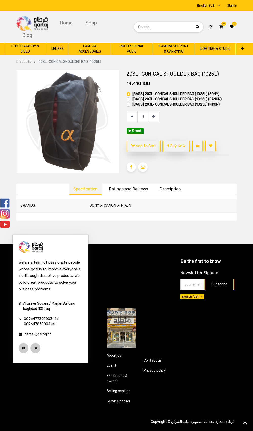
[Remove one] (132, 116)
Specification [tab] (85, 189)
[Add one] (153, 116)
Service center (118, 401)
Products (23, 62)
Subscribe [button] (219, 284)
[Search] (197, 27)
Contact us (153, 360)
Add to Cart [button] (143, 146)
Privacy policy (155, 370)
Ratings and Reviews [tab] (128, 189)
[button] (242, 48)
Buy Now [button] (176, 146)
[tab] (170, 189)
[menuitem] (67, 23)
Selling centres (118, 391)
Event (111, 365)
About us (114, 355)
